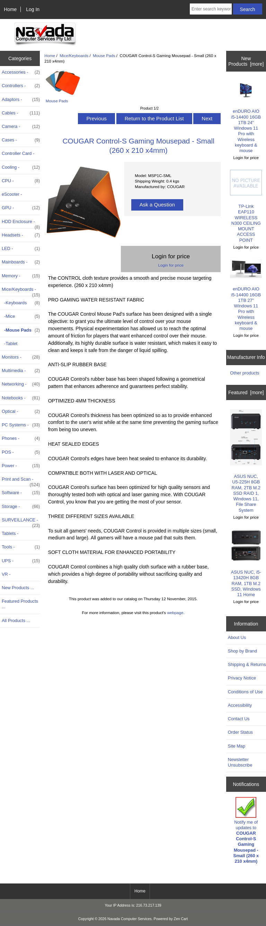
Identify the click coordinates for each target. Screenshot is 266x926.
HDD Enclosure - (21, 223)
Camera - (21, 126)
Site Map (236, 746)
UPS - (21, 561)
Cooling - (21, 167)
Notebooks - (21, 398)
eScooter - (12, 194)
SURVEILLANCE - (21, 521)
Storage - (21, 506)
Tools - (21, 547)
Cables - (21, 113)
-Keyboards (21, 303)
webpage (175, 612)
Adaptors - (21, 99)
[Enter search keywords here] (211, 9)
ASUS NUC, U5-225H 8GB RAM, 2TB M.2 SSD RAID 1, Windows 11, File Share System (246, 461)
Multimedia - (21, 370)
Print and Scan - (21, 480)
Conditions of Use (245, 691)
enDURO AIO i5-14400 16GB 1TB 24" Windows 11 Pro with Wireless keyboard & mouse (246, 117)
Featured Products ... (20, 604)
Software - (21, 493)
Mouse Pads (104, 55)
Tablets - (10, 533)
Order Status (240, 732)
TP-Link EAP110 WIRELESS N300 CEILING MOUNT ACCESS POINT (246, 206)
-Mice (21, 316)
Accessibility (240, 705)
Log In (32, 9)
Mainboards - (21, 262)
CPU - (21, 181)
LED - (21, 248)
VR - (6, 574)
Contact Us (239, 718)
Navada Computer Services (129, 919)
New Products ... (18, 587)
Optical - (21, 411)
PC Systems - (21, 425)
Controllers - (21, 86)
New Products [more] (246, 61)
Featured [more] (246, 392)
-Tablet (9, 343)
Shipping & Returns (247, 664)
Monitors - (21, 357)
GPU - (21, 208)
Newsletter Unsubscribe (240, 762)
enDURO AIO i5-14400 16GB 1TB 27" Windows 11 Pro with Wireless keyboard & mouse (246, 295)
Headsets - (21, 235)
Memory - (21, 276)
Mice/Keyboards (74, 55)
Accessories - (21, 72)
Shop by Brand (242, 651)
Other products (244, 373)
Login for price (170, 265)
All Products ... (16, 620)
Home (10, 9)
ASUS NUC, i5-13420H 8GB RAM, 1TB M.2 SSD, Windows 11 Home (246, 563)
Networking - (21, 384)
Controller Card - (18, 153)
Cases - (21, 140)
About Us (237, 637)
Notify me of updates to (246, 830)
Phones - (21, 438)
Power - (21, 466)
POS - (21, 452)
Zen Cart (181, 919)
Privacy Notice (242, 677)
